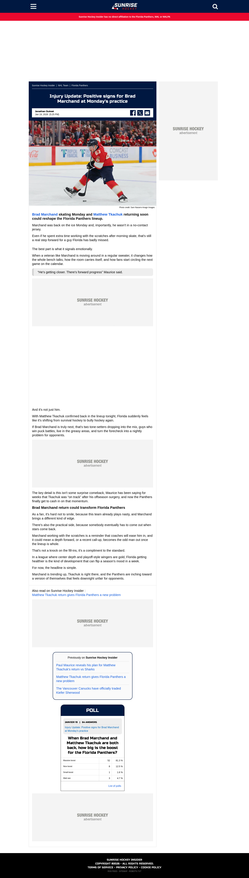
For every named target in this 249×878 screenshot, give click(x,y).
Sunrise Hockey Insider (43, 85)
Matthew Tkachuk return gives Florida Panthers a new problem (76, 595)
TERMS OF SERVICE (100, 867)
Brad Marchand (45, 214)
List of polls (114, 786)
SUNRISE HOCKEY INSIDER (124, 859)
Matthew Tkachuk (108, 214)
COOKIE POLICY (151, 867)
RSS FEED (112, 871)
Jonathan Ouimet (44, 111)
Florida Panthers (80, 85)
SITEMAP (123, 871)
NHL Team (63, 85)
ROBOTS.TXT (135, 871)
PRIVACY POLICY (127, 867)
